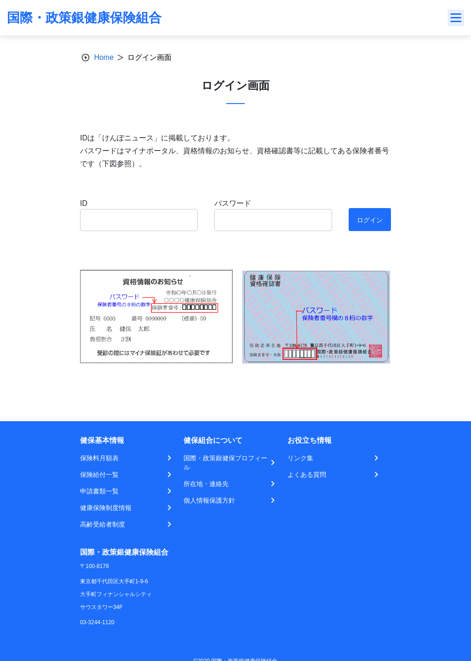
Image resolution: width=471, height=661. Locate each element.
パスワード (232, 203)
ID (83, 203)
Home (104, 57)
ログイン (370, 220)
